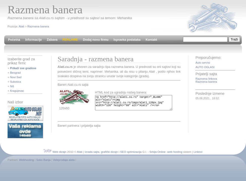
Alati (21, 26)
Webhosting (26, 159)
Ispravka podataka (126, 39)
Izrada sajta (92, 151)
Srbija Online (157, 151)
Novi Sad (15, 77)
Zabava (52, 39)
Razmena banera (38, 26)
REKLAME (70, 39)
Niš (12, 86)
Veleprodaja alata (64, 159)
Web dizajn (59, 151)
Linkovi (198, 151)
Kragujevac (17, 90)
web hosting (174, 151)
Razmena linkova (206, 78)
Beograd (15, 72)
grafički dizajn (109, 151)
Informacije (33, 39)
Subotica (15, 81)
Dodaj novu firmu (95, 39)
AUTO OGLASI (204, 67)
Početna (14, 39)
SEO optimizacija (131, 151)
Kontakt (151, 39)
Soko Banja (43, 159)
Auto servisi (202, 62)
